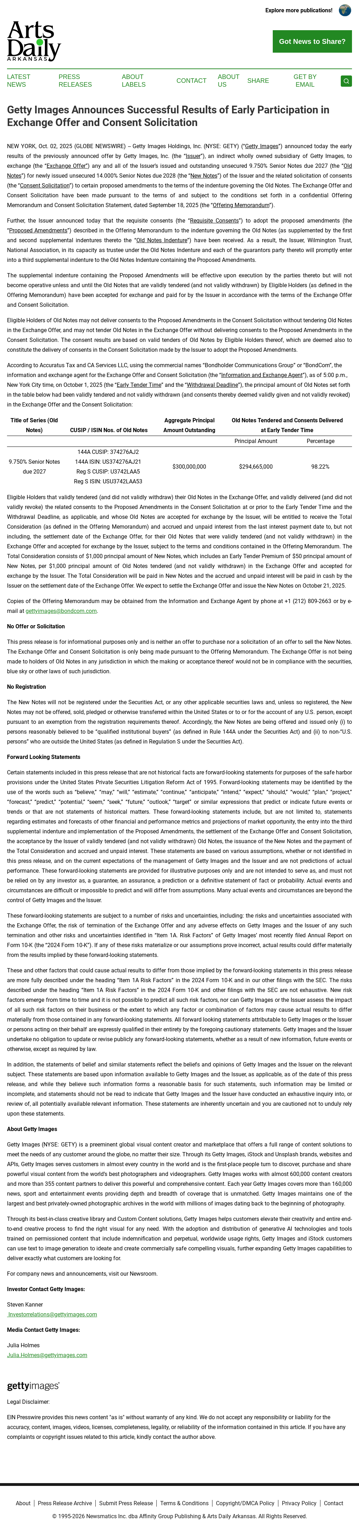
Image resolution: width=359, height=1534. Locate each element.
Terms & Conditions (184, 1503)
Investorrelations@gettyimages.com (52, 1314)
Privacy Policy (299, 1503)
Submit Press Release (126, 1503)
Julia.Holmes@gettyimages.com (47, 1355)
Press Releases (75, 80)
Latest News (18, 80)
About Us (228, 80)
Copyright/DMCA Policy (245, 1503)
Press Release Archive (65, 1503)
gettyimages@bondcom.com (61, 611)
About (23, 1503)
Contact (191, 80)
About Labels (134, 80)
